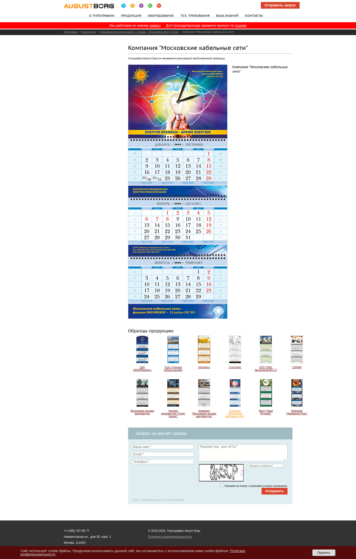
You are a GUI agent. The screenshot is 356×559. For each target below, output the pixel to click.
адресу (155, 25)
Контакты (254, 16)
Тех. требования (195, 16)
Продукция (131, 16)
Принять (323, 553)
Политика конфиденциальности (170, 536)
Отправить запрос (280, 5)
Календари (89, 31)
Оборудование (161, 16)
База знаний (227, 16)
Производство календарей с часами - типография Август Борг (139, 31)
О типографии (101, 16)
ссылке (240, 25)
